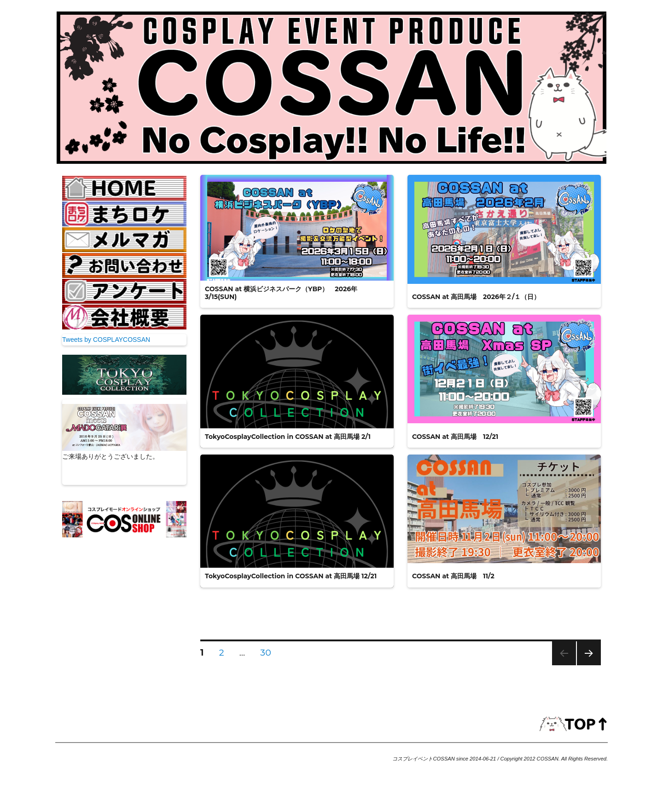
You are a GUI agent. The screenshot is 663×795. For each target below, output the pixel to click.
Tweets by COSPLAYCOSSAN (106, 339)
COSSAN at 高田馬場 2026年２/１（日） (476, 297)
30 (265, 654)
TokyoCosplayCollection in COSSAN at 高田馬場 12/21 (291, 576)
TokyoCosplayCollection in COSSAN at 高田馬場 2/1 (288, 436)
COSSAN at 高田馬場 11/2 (453, 576)
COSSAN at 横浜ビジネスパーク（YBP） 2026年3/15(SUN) (281, 293)
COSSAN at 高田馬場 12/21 (455, 436)
